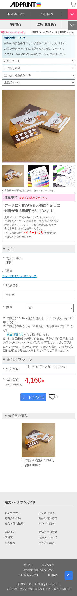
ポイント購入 (47, 542)
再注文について (48, 537)
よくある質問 (47, 513)
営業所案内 (48, 565)
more (71, 32)
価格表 (9, 537)
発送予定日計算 (48, 532)
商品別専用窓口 (15, 14)
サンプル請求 (47, 523)
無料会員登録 (13, 518)
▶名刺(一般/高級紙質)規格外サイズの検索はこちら (34, 54)
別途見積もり (15, 334)
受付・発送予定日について (19, 276)
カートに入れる (33, 397)
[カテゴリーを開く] (4, 4)
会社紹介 (28, 565)
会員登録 (65, 4)
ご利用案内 (46, 14)
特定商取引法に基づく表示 (38, 570)
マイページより (33, 232)
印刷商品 (15, 24)
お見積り (10, 542)
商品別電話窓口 (48, 518)
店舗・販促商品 (46, 24)
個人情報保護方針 (29, 575)
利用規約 (53, 575)
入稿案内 (10, 532)
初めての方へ (13, 513)
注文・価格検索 (14, 523)
